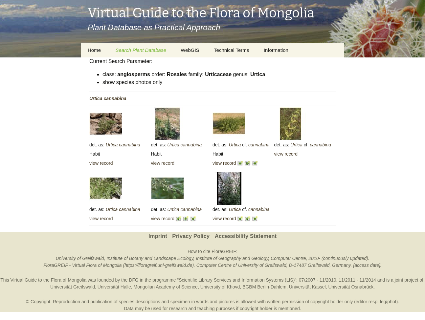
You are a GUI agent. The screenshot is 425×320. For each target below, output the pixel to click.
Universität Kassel (307, 286)
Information (276, 50)
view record (101, 163)
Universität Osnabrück (351, 286)
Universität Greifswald (72, 286)
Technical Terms (231, 50)
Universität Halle (114, 286)
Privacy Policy (191, 236)
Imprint (157, 236)
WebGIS (190, 50)
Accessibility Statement (246, 236)
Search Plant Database (140, 50)
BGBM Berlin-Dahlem (264, 286)
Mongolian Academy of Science (166, 286)
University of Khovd (220, 286)
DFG (134, 280)
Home (94, 50)
